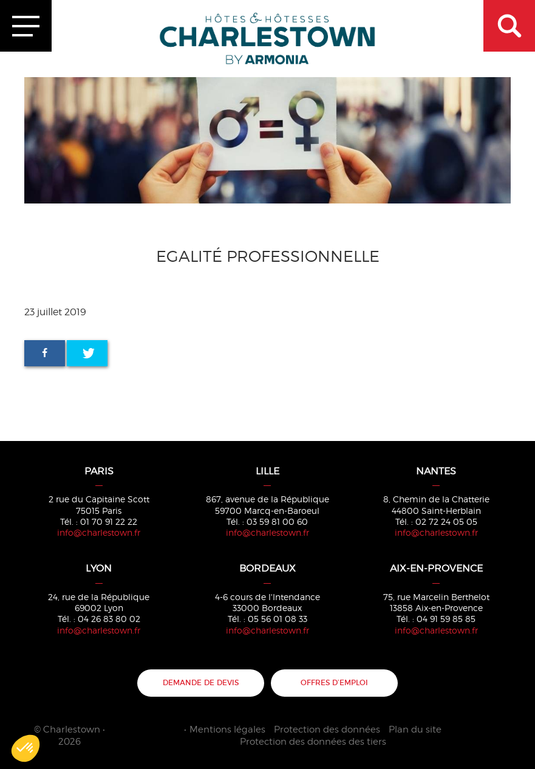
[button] (25, 748)
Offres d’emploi (334, 682)
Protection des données (327, 729)
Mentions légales (227, 729)
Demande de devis (201, 682)
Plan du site (415, 729)
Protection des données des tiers (313, 741)
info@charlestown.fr (98, 532)
